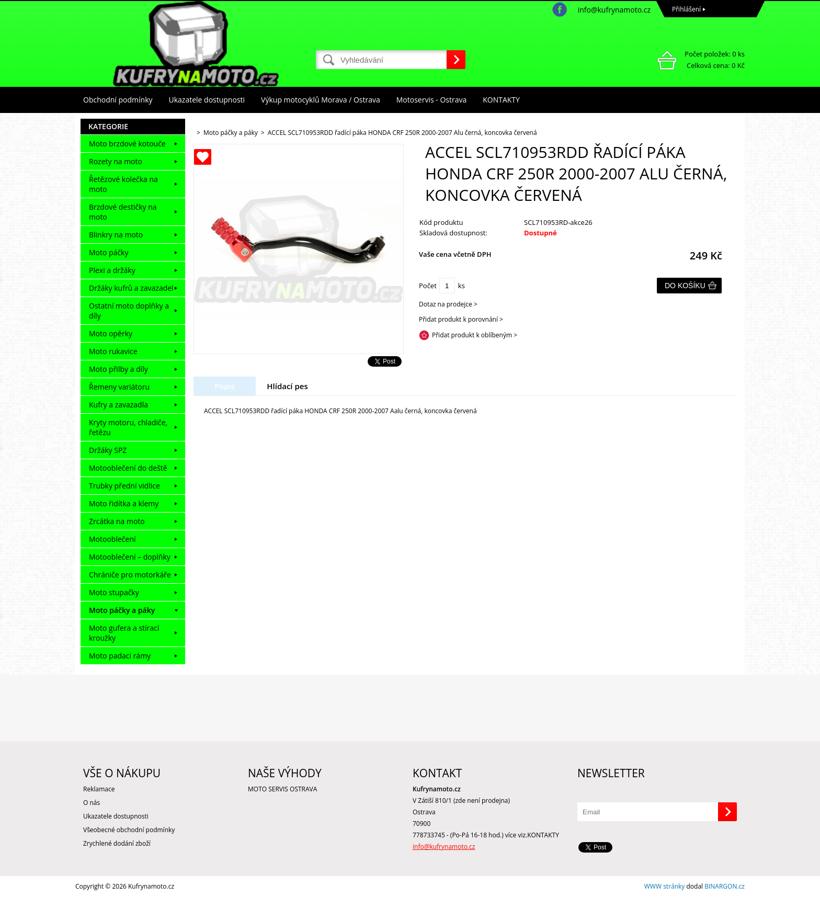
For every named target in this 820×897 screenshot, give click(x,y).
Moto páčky (108, 252)
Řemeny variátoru (119, 387)
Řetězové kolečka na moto (123, 184)
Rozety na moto (115, 161)
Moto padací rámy (120, 656)
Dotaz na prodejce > (448, 304)
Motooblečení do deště (128, 468)
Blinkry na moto (116, 235)
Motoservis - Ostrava (431, 100)
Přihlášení (686, 9)
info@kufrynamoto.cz (614, 10)
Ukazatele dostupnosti (207, 100)
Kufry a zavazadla (118, 405)
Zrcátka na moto (117, 521)
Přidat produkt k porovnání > (461, 319)
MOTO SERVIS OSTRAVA (282, 789)
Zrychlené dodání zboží (117, 843)
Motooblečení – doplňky (129, 557)
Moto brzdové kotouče (127, 144)
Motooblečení (112, 539)
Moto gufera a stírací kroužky (124, 633)
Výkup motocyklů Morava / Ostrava (320, 100)
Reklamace (99, 789)
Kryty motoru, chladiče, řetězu (128, 427)
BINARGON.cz (724, 886)
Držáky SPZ (108, 450)
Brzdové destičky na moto (123, 212)
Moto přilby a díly (118, 369)
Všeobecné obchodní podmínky (129, 829)
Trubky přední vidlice (124, 486)
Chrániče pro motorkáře (130, 575)
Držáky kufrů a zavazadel (131, 288)
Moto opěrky (110, 333)
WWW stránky (664, 886)
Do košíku (685, 285)
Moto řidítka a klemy (123, 503)
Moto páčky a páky (122, 610)
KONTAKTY (501, 100)
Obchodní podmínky (118, 100)
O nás (91, 802)
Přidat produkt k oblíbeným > (474, 335)
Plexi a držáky (112, 270)
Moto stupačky (114, 592)
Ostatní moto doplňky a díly (129, 311)
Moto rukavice (113, 351)
